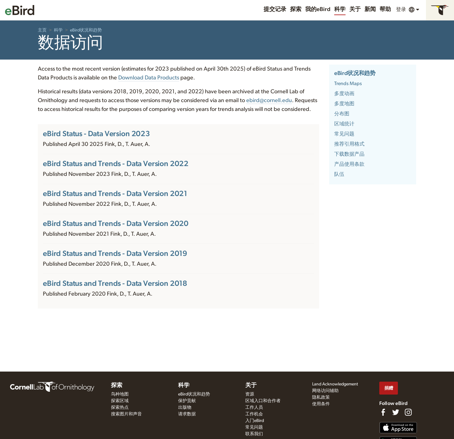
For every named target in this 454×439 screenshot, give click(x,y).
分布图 (341, 113)
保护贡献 (187, 401)
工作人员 (254, 407)
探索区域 (120, 401)
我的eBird (317, 9)
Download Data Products (148, 78)
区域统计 (344, 123)
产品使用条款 (349, 164)
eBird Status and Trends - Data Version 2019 (115, 253)
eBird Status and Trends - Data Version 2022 (116, 164)
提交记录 (275, 9)
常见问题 (344, 133)
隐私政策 (321, 397)
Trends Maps (348, 83)
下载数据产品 (349, 154)
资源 (249, 394)
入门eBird (254, 421)
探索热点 (120, 407)
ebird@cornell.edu (269, 100)
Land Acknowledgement (335, 384)
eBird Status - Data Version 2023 (96, 134)
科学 (340, 9)
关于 (355, 9)
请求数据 (187, 414)
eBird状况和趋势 (86, 30)
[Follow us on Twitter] (395, 412)
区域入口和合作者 (263, 401)
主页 (42, 30)
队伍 (339, 174)
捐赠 (388, 388)
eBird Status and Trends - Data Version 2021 (115, 194)
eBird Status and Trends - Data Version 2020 (116, 224)
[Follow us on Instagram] (408, 412)
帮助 (385, 9)
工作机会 (254, 414)
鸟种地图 (120, 394)
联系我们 (254, 434)
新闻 (370, 9)
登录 (401, 9)
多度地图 (344, 103)
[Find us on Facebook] (383, 412)
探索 (295, 9)
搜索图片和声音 (126, 414)
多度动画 (344, 93)
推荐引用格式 (349, 144)
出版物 (184, 407)
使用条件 (321, 404)
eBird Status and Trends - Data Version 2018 (115, 283)
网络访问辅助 (325, 391)
